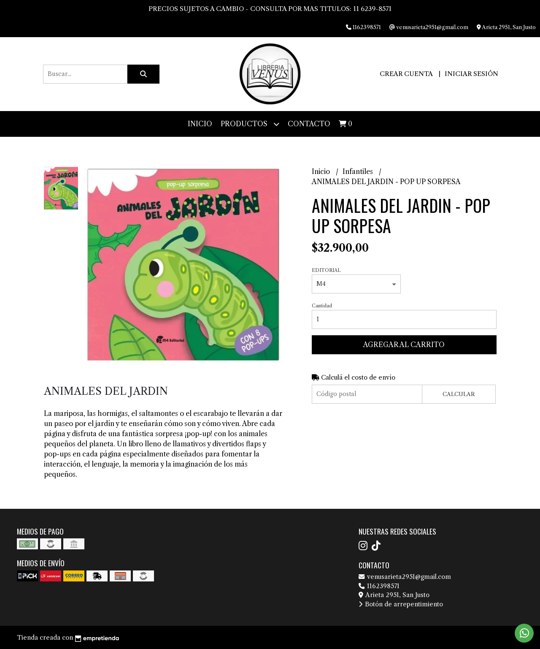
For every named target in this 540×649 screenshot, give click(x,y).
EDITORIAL (326, 270)
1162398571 (379, 586)
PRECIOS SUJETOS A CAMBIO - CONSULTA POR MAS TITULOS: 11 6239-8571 (270, 9)
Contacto (309, 123)
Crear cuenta (406, 74)
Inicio (200, 123)
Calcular (459, 394)
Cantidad (322, 306)
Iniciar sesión (471, 74)
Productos (250, 124)
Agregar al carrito (404, 344)
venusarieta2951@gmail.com (405, 577)
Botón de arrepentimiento (401, 604)
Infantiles (359, 171)
